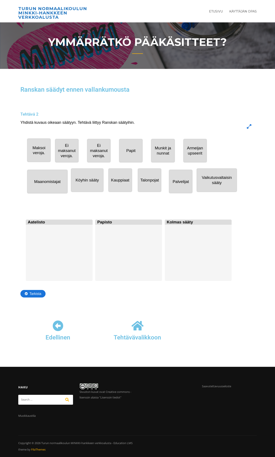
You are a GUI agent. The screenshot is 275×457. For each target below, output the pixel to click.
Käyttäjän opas (243, 11)
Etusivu (216, 11)
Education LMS (123, 443)
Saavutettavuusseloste (216, 386)
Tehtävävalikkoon (137, 337)
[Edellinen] (58, 325)
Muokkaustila (27, 416)
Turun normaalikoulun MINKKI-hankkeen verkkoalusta (52, 13)
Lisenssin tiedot (110, 397)
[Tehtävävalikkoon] (137, 325)
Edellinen (58, 337)
